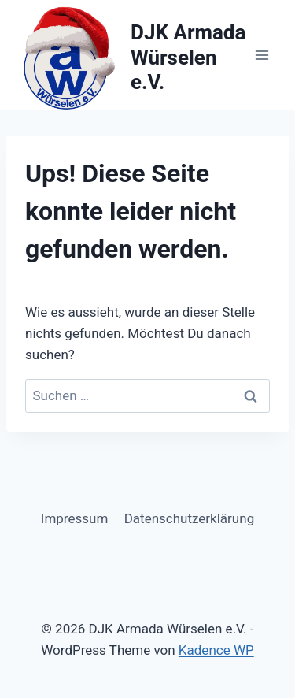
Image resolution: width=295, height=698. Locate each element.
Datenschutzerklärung (189, 518)
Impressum (75, 518)
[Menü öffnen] (261, 55)
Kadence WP (216, 650)
